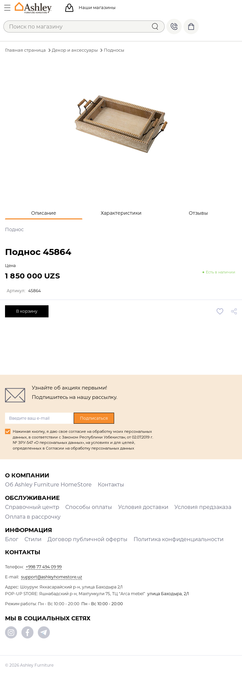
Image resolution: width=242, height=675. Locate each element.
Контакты (111, 484)
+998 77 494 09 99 (174, 26)
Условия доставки (143, 507)
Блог (11, 539)
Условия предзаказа (202, 507)
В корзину (26, 311)
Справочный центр (32, 507)
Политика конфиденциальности (179, 539)
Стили (33, 539)
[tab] (43, 213)
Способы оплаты (88, 507)
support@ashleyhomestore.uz (51, 576)
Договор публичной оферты (88, 539)
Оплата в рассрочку (33, 517)
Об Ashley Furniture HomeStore (48, 484)
